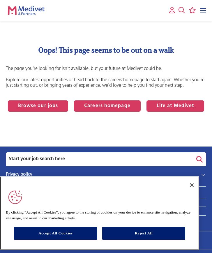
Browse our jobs (38, 106)
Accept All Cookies (55, 233)
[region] (99, 213)
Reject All (144, 233)
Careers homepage (107, 106)
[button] (182, 10)
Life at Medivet (175, 106)
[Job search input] (98, 159)
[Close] (192, 185)
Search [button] (198, 159)
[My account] (172, 10)
